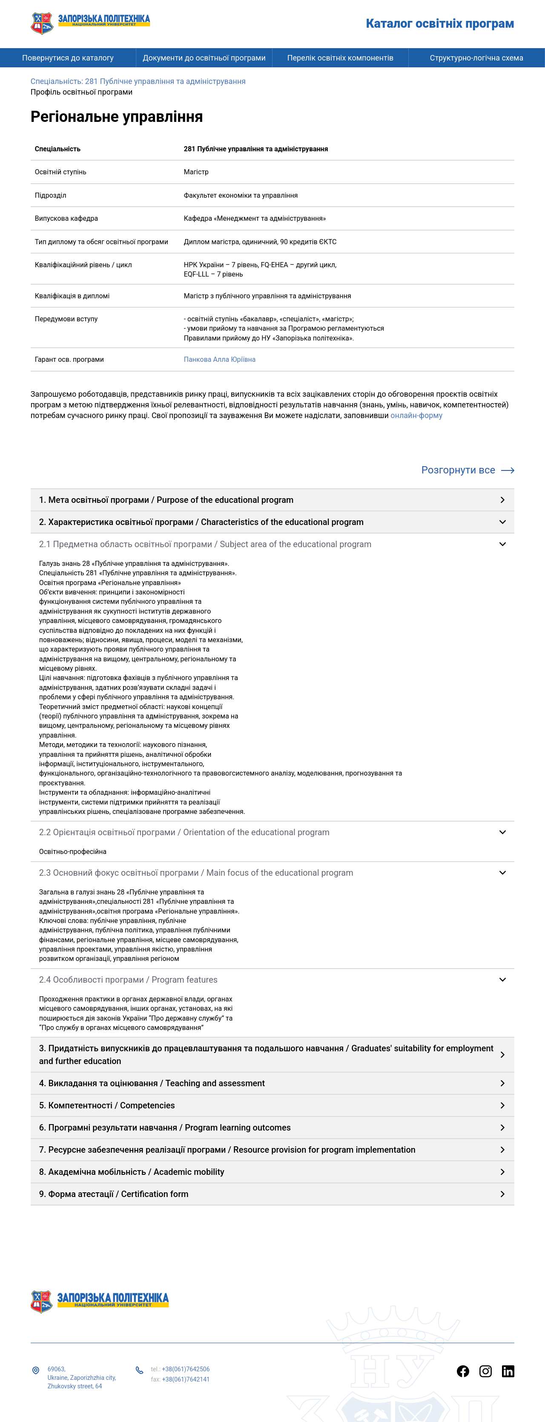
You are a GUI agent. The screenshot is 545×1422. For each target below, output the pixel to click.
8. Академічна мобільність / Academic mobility (131, 1172)
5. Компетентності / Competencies (107, 1105)
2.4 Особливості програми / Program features (128, 980)
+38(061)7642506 (186, 1369)
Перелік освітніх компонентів (340, 57)
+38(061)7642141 (186, 1379)
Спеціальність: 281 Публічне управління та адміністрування (138, 81)
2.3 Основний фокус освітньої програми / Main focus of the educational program (196, 873)
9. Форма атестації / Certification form (114, 1194)
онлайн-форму (416, 415)
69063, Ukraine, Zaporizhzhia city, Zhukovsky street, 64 (82, 1377)
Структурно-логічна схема (477, 57)
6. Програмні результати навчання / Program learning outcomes (165, 1127)
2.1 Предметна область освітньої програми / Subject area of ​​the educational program (205, 544)
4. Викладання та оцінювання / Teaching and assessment (152, 1083)
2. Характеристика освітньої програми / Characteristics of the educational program (201, 522)
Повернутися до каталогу (68, 57)
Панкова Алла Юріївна (220, 359)
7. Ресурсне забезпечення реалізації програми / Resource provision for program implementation (227, 1150)
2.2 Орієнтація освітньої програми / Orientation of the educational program (184, 832)
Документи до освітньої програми (204, 57)
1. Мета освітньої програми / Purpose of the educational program (166, 500)
